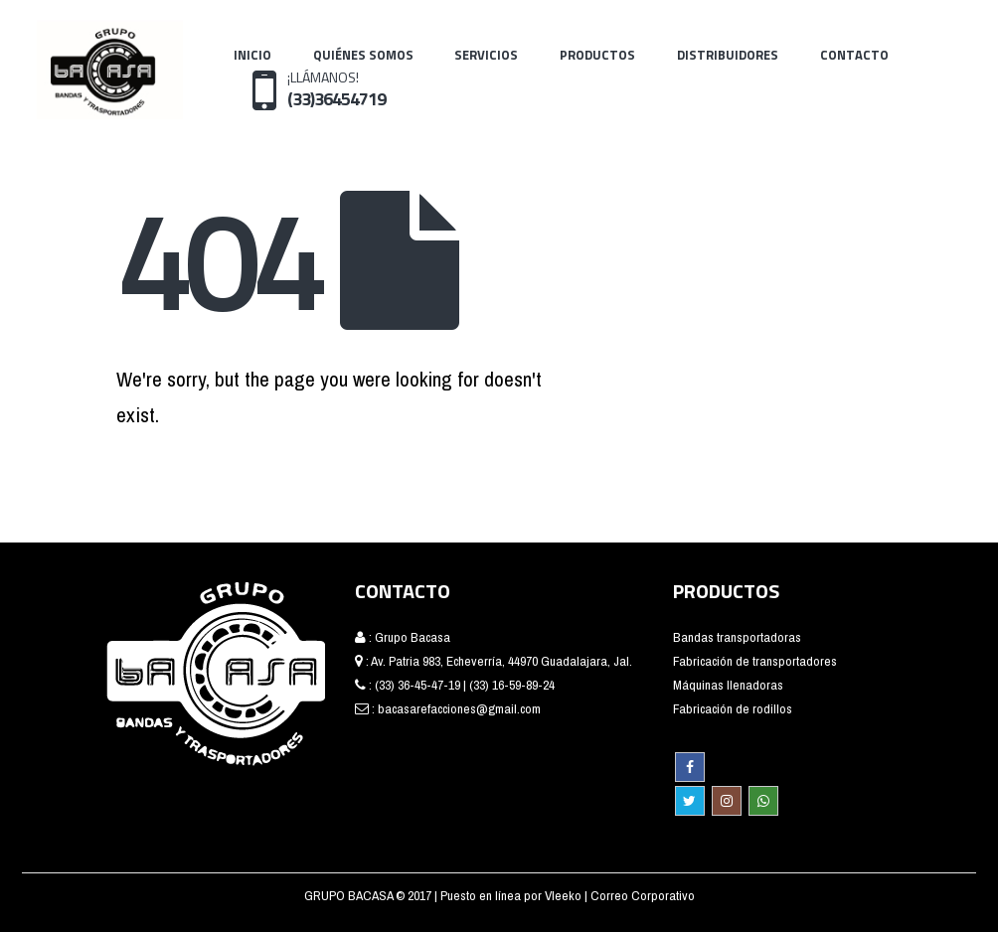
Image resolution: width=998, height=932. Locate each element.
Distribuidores (727, 55)
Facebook (690, 767)
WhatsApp (763, 801)
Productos (597, 55)
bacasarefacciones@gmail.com (459, 708)
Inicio (252, 55)
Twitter (690, 801)
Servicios (486, 55)
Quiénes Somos (363, 55)
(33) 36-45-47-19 (417, 685)
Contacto (854, 55)
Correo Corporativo (642, 895)
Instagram (727, 801)
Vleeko (564, 895)
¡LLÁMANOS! (336, 88)
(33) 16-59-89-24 (512, 685)
